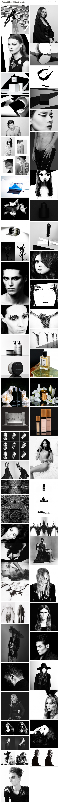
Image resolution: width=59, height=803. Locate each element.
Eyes (56, 2)
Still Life (50, 2)
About (38, 2)
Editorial (44, 2)
